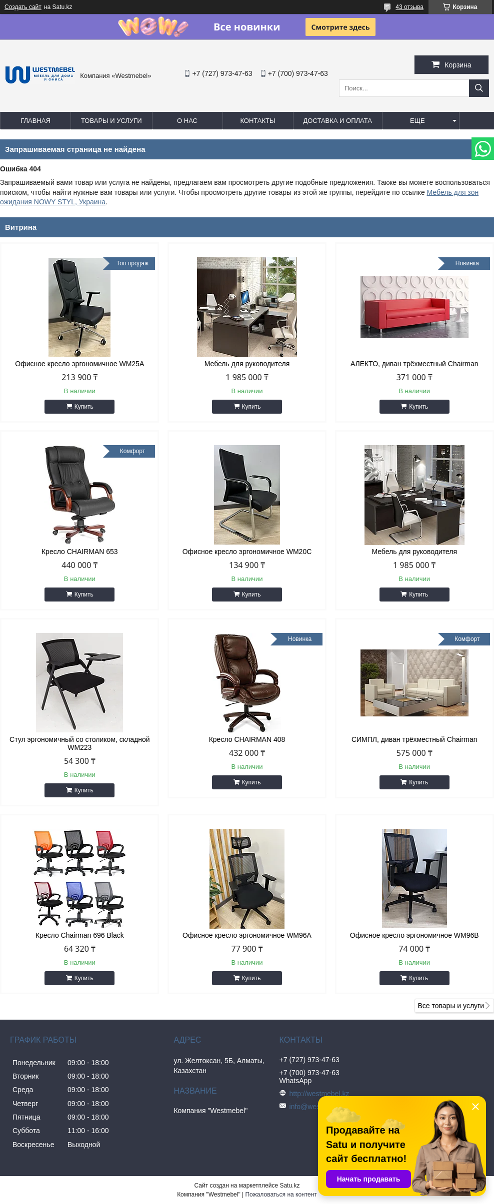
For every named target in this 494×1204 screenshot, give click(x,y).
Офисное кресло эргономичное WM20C (247, 552)
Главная (35, 120)
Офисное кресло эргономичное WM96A (247, 935)
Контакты (257, 120)
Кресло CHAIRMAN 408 (247, 739)
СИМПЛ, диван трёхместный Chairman (415, 739)
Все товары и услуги (451, 1006)
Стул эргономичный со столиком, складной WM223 (80, 743)
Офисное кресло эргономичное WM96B (414, 935)
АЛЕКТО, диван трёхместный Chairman (414, 364)
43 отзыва (410, 6)
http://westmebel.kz (320, 1094)
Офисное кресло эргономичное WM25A (79, 364)
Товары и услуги (111, 120)
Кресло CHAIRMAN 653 (80, 552)
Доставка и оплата (338, 120)
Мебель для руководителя (247, 364)
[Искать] (479, 88)
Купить (84, 406)
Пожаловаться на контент (280, 1194)
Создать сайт (23, 6)
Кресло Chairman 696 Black (80, 935)
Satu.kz (290, 1185)
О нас (187, 120)
